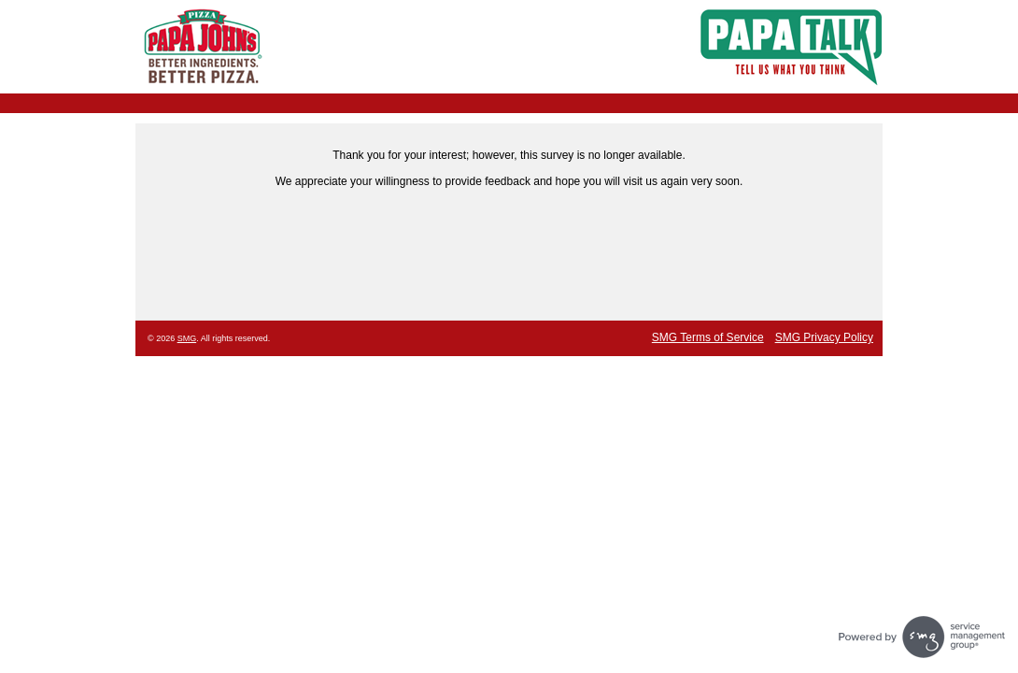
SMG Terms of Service (708, 337)
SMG (187, 338)
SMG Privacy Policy (824, 337)
